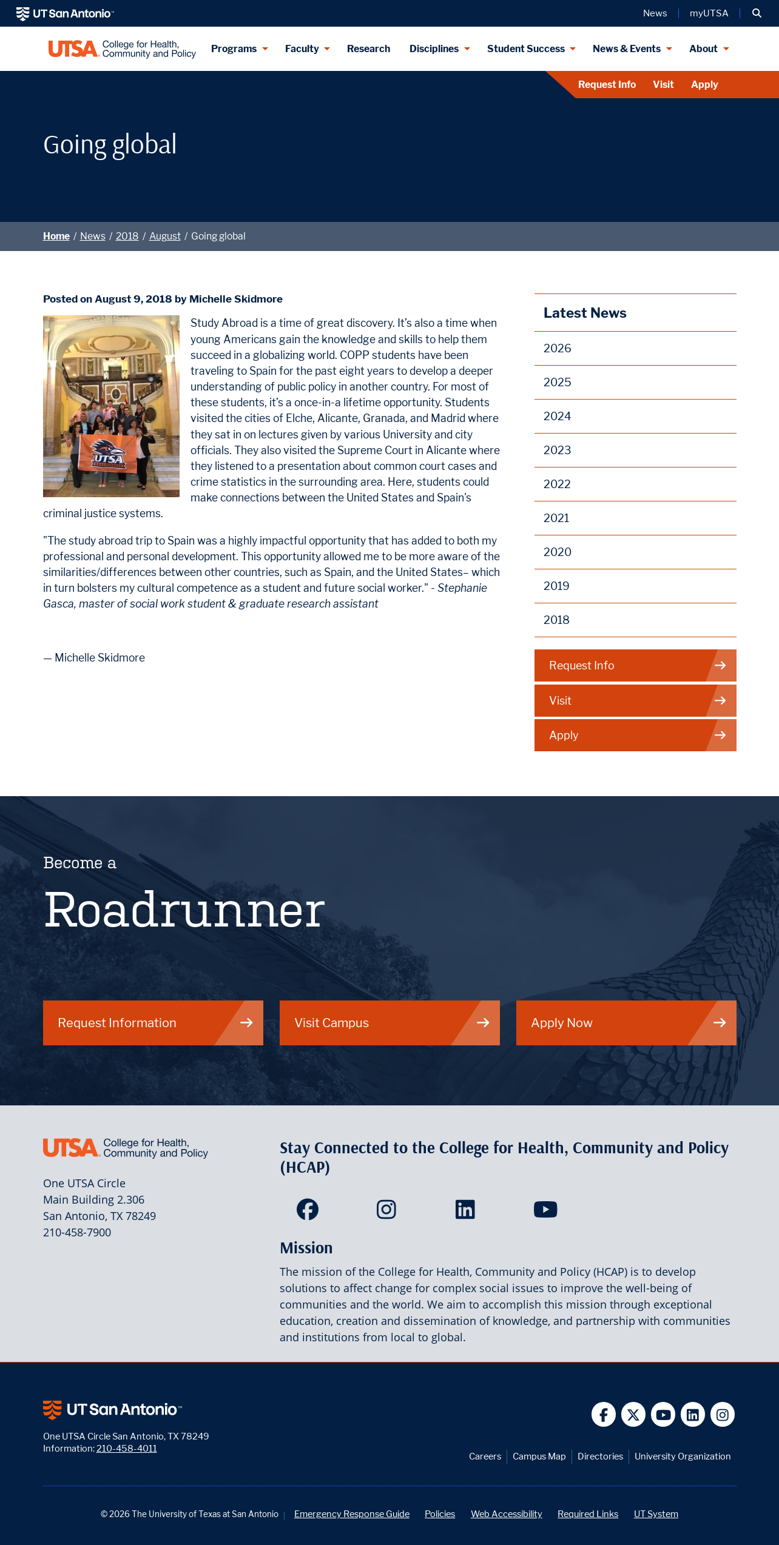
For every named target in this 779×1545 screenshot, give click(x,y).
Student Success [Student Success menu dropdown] (526, 49)
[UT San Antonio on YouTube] (663, 1414)
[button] (757, 13)
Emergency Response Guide (352, 1514)
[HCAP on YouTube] (547, 1213)
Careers (485, 1456)
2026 (558, 348)
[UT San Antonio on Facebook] (604, 1414)
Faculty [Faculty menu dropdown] (302, 49)
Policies (440, 1514)
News (93, 236)
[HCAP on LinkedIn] (468, 1213)
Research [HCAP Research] (368, 49)
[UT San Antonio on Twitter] (633, 1414)
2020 (558, 552)
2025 (558, 382)
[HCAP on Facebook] (310, 1213)
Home (56, 236)
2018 (127, 236)
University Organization (683, 1456)
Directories (600, 1456)
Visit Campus (392, 1022)
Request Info (607, 84)
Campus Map (539, 1456)
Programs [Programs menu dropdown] (234, 49)
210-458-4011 (126, 1448)
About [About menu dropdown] (703, 49)
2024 (558, 416)
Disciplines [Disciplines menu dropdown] (434, 49)
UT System (656, 1514)
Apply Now (629, 1022)
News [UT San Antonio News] (655, 13)
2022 (557, 484)
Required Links (588, 1514)
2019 (557, 586)
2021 (556, 518)
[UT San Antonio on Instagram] (722, 1414)
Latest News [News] (585, 312)
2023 (558, 450)
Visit (663, 84)
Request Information (156, 1022)
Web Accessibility (506, 1514)
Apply (704, 84)
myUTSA (709, 13)
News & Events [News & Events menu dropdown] (627, 49)
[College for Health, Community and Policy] (122, 48)
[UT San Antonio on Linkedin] (693, 1414)
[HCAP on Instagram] (389, 1213)
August (165, 236)
